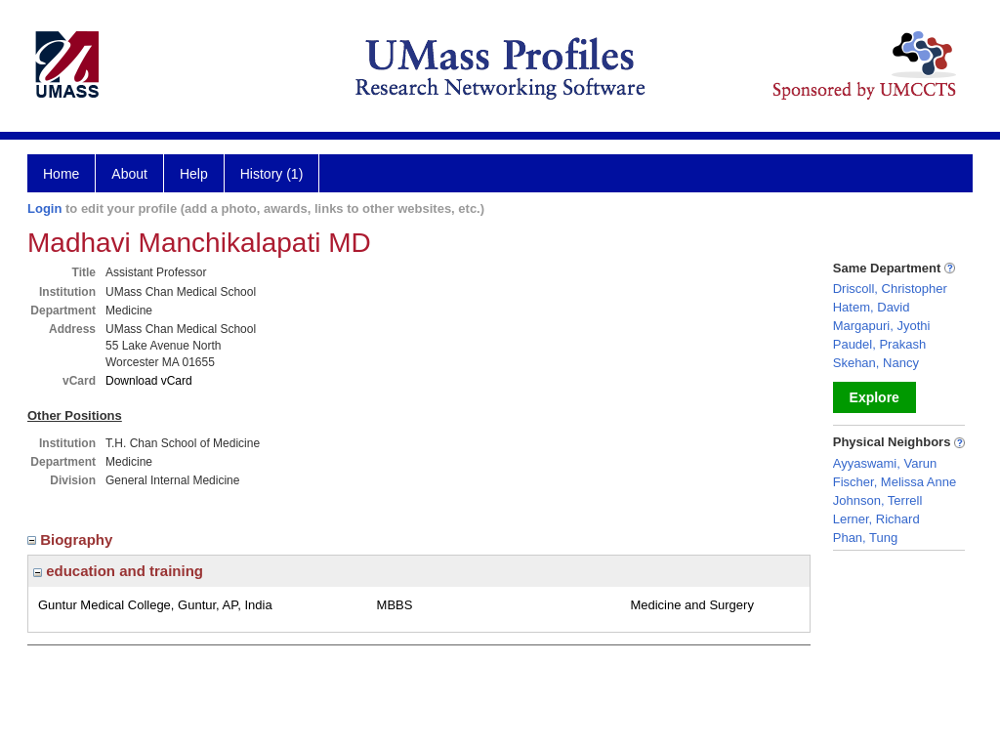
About (129, 174)
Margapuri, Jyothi (882, 325)
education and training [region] (118, 570)
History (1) (272, 174)
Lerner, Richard (876, 519)
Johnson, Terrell (878, 500)
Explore (874, 397)
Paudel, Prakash (879, 344)
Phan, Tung (865, 537)
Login (44, 208)
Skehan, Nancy (876, 362)
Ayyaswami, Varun (885, 463)
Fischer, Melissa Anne (894, 482)
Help (194, 174)
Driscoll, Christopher (890, 288)
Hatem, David (871, 307)
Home (61, 174)
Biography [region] (72, 539)
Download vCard (148, 381)
